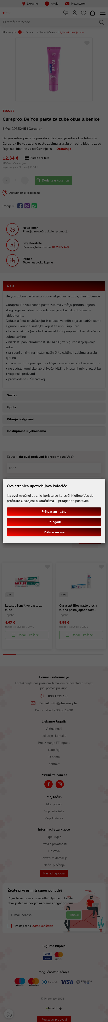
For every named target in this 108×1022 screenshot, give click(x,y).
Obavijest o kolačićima (37, 501)
